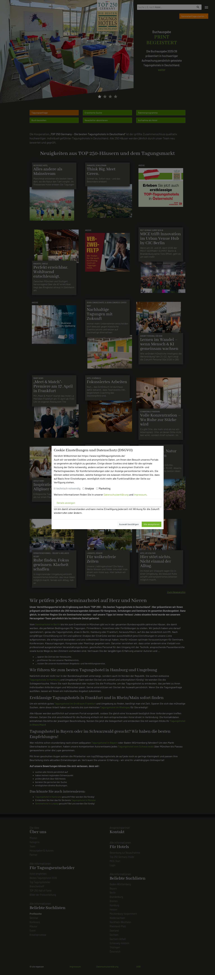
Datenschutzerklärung (116, 494)
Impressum (140, 494)
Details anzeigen (66, 502)
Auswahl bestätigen (129, 524)
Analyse (89, 488)
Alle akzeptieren (152, 524)
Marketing (104, 488)
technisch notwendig (68, 488)
